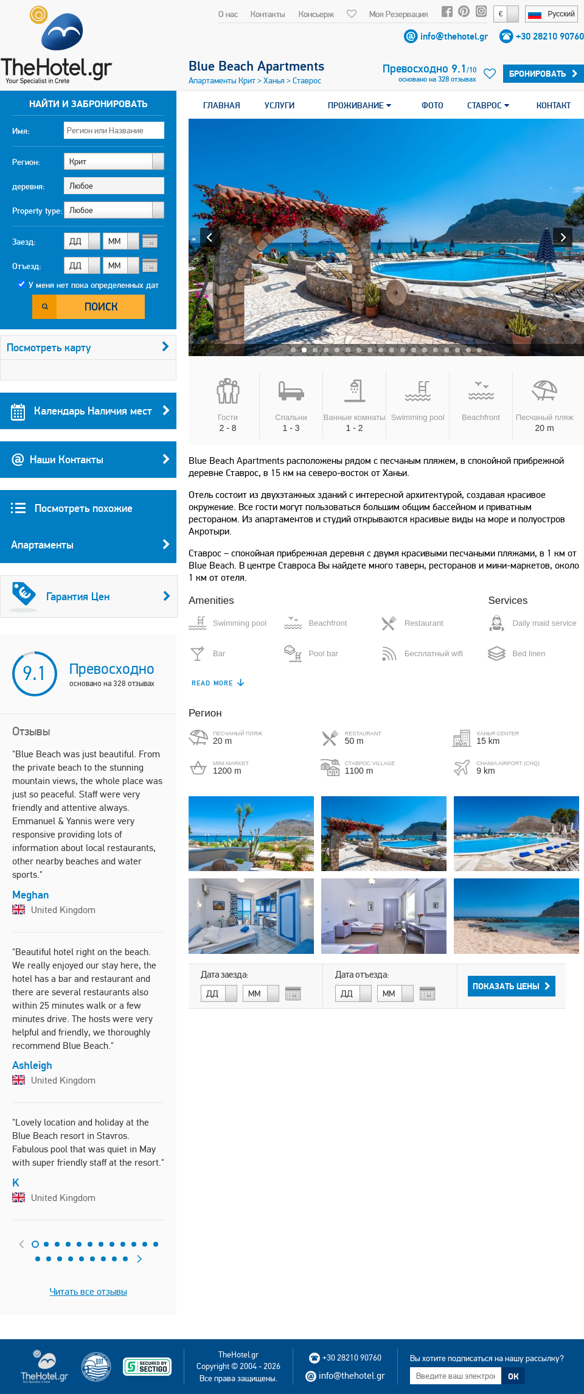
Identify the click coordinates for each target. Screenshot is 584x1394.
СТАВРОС (488, 105)
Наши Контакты (90, 459)
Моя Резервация (398, 14)
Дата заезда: (225, 974)
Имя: (21, 130)
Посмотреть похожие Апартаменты (90, 532)
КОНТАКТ (554, 105)
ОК (513, 1376)
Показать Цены (512, 986)
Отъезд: (26, 266)
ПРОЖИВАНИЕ (359, 105)
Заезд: (24, 241)
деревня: (28, 186)
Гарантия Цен (90, 596)
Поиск (101, 306)
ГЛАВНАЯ (221, 105)
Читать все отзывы (88, 1291)
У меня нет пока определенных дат (94, 284)
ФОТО (432, 105)
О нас (228, 14)
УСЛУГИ (279, 105)
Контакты (268, 14)
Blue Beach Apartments (256, 65)
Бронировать (543, 73)
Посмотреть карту (88, 347)
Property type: (37, 210)
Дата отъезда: (362, 974)
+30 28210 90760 (550, 36)
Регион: (26, 161)
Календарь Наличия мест (90, 411)
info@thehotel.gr (454, 36)
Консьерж (316, 14)
